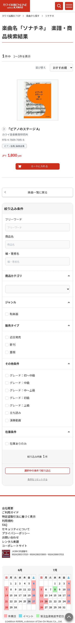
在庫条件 (10, 432)
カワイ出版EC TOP (11, 15)
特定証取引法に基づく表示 (19, 516)
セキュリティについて (16, 529)
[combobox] (37, 227)
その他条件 (12, 364)
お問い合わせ (10, 537)
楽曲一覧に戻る (37, 192)
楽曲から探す (32, 15)
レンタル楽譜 (10, 541)
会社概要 (7, 508)
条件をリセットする (37, 479)
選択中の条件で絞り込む (37, 470)
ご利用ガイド (10, 512)
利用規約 (7, 521)
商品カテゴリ (13, 276)
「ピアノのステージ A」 (24, 129)
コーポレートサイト (14, 546)
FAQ (4, 525)
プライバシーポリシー (16, 533)
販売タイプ (12, 325)
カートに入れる (39, 166)
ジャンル (10, 302)
